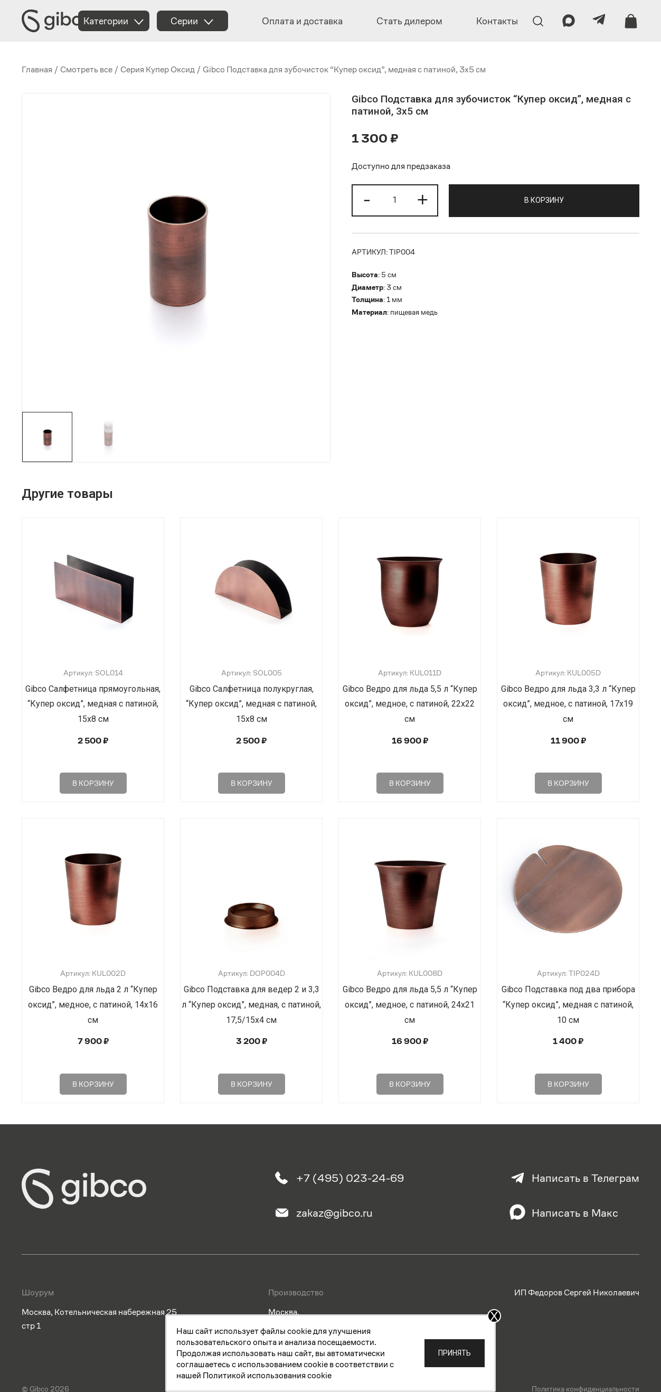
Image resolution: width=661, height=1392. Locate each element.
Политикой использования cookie (267, 1375)
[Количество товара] (395, 200)
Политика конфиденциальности (585, 1362)
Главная (37, 69)
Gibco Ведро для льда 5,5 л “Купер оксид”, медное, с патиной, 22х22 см (410, 704)
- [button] (367, 199)
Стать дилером (409, 21)
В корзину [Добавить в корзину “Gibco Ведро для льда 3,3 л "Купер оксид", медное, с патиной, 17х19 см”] (568, 767)
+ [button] (423, 199)
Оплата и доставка (302, 21)
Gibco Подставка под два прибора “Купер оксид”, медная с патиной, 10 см (568, 988)
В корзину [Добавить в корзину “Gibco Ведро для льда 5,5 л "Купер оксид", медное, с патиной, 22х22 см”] (410, 767)
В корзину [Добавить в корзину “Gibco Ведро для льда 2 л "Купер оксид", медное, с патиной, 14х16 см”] (93, 1052)
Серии (184, 21)
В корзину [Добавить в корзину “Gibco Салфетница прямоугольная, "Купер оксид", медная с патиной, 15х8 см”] (93, 767)
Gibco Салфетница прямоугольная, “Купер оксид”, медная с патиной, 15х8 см (92, 704)
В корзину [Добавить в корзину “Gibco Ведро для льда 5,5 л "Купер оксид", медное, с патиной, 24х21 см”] (410, 1052)
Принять (454, 1353)
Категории (105, 21)
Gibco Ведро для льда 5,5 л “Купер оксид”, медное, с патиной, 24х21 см (410, 988)
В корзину (544, 200)
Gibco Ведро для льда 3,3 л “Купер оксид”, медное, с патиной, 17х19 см (568, 704)
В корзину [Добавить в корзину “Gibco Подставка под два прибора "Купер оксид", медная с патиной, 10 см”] (568, 1052)
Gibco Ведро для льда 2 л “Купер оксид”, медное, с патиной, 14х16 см (93, 988)
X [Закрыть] (494, 1316)
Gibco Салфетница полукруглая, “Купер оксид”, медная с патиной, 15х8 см (251, 704)
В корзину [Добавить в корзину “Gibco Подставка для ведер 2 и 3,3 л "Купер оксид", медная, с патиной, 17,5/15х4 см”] (251, 1052)
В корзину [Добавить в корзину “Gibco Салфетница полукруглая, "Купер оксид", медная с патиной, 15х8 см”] (251, 767)
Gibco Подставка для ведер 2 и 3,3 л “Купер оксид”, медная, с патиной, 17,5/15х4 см (251, 988)
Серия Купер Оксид (157, 69)
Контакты (497, 21)
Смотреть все (86, 69)
